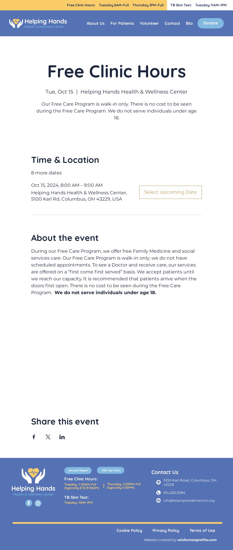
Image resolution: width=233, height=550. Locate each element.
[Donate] (211, 23)
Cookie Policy (129, 530)
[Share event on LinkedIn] (62, 437)
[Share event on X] (48, 437)
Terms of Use (202, 530)
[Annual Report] (78, 470)
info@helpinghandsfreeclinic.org (189, 500)
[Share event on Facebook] (34, 437)
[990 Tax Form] (110, 470)
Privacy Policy (166, 530)
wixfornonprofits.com (197, 540)
